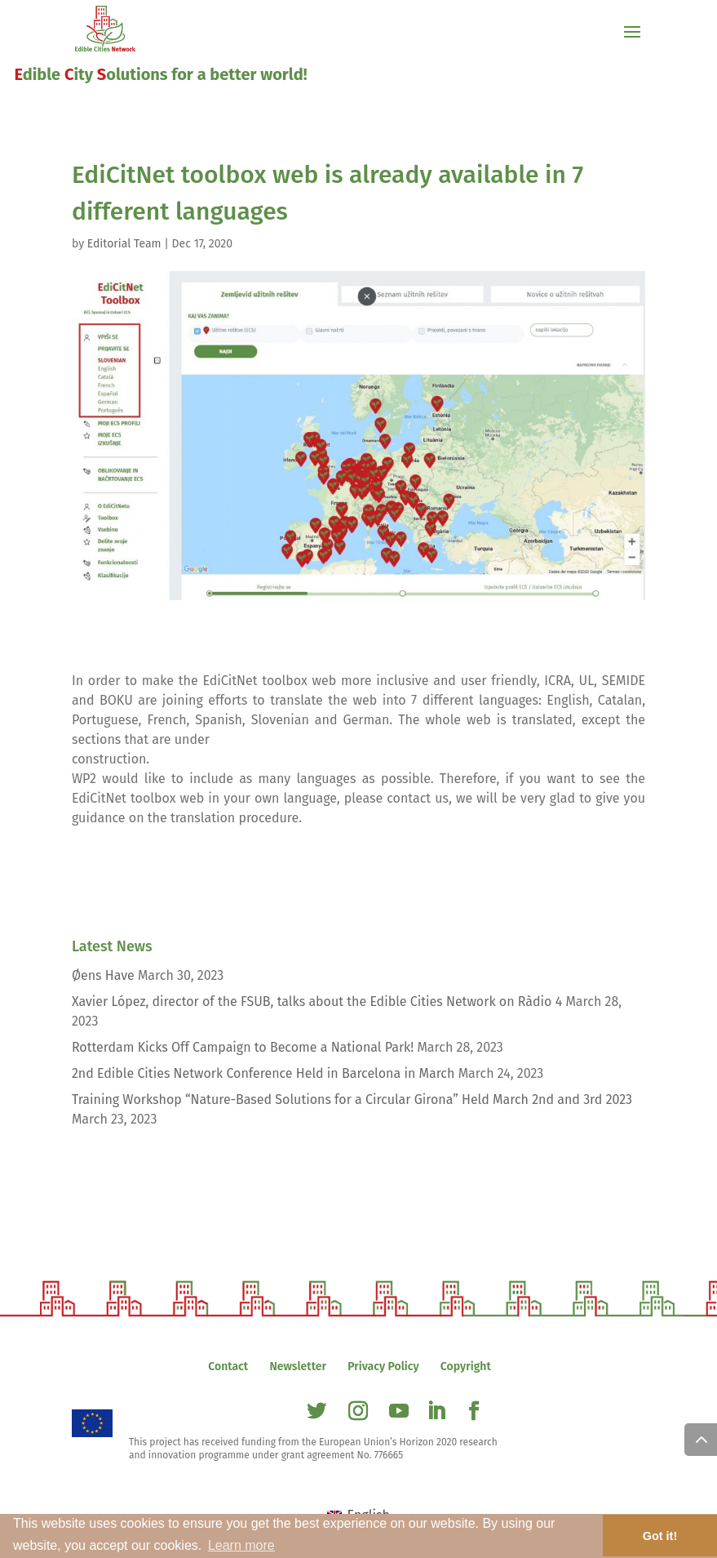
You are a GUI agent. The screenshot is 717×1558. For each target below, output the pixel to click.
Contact (228, 1366)
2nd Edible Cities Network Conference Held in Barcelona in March (263, 1073)
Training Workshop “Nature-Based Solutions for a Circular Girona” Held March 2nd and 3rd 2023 (352, 1099)
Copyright (465, 1366)
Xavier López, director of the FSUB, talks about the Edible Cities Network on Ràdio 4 (317, 1001)
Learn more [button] (241, 1545)
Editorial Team (124, 244)
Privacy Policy (382, 1366)
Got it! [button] (660, 1535)
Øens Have (103, 975)
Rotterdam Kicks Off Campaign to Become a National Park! (243, 1047)
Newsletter (297, 1366)
